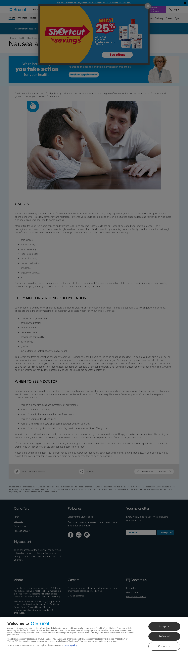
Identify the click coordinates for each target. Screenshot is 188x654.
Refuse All (164, 636)
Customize (164, 646)
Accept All (164, 626)
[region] (94, 635)
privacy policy (70, 645)
